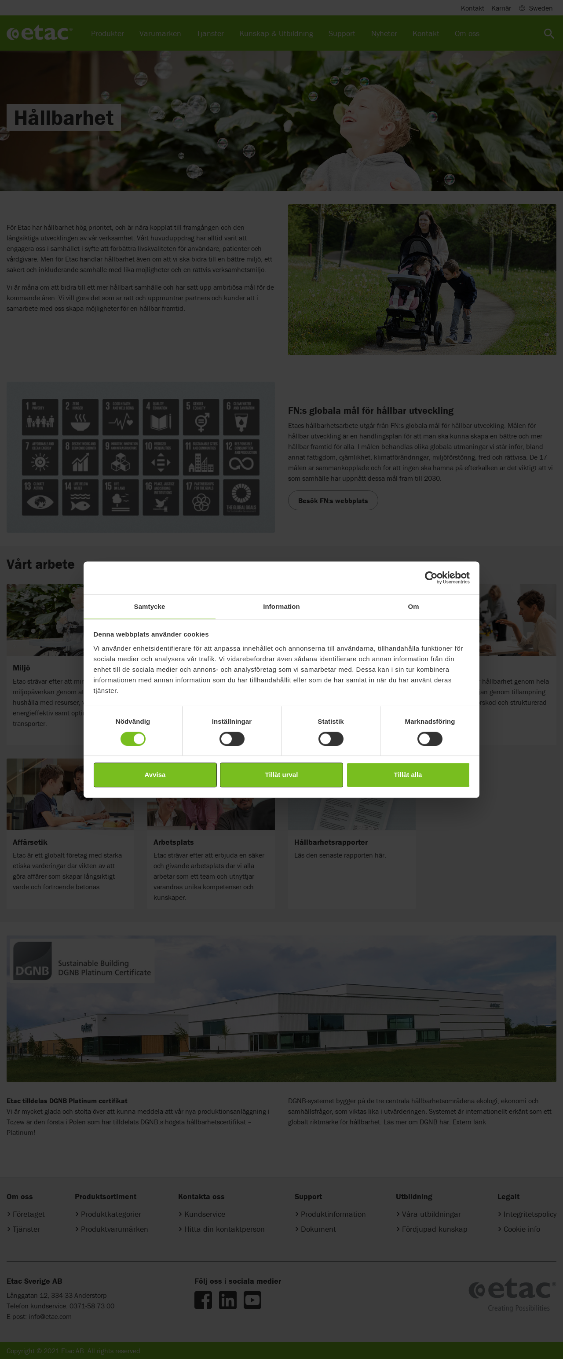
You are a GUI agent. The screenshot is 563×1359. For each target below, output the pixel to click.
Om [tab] (413, 606)
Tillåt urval (281, 775)
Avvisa (155, 775)
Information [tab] (281, 606)
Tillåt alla (408, 775)
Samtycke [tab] (149, 606)
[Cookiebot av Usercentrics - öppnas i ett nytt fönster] (431, 577)
